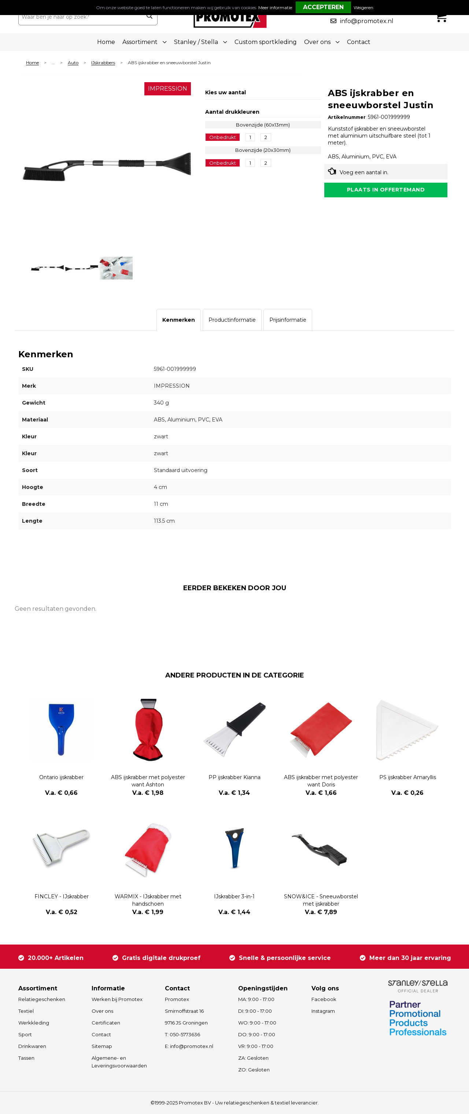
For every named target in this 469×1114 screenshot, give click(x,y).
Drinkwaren (32, 1046)
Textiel (26, 1011)
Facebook (323, 999)
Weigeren (363, 7)
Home (106, 42)
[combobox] (80, 17)
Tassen (26, 1058)
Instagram (323, 1011)
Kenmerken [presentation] (178, 320)
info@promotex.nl (367, 21)
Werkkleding (33, 1023)
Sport (25, 1034)
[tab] (178, 320)
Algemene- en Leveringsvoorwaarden (119, 1062)
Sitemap (102, 1046)
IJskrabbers (103, 63)
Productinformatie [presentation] (232, 320)
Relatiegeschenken (41, 999)
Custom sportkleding (265, 42)
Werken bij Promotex (117, 999)
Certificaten (106, 1023)
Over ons (102, 1011)
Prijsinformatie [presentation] (287, 320)
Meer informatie (275, 7)
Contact (358, 42)
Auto (73, 63)
